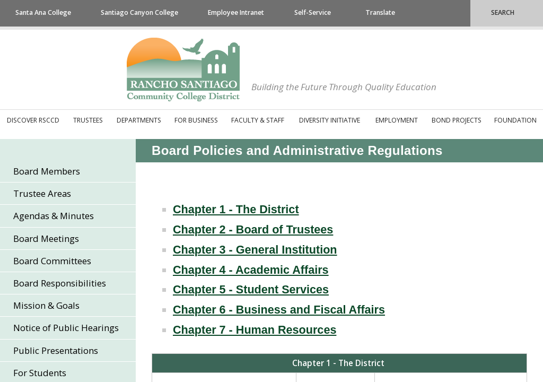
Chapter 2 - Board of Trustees (253, 229)
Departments (139, 120)
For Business (196, 120)
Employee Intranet (236, 12)
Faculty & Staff (257, 120)
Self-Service (312, 12)
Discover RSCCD (33, 120)
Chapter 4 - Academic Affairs (251, 269)
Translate (380, 12)
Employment (396, 120)
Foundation (515, 120)
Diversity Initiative (329, 120)
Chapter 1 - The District (236, 209)
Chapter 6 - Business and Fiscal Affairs (279, 309)
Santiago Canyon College (139, 12)
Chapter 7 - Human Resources (254, 329)
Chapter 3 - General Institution (255, 249)
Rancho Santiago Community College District (183, 69)
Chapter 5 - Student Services (251, 289)
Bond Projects (456, 120)
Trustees (88, 120)
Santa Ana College (43, 12)
